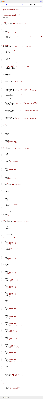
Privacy (7, 397)
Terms (10, 397)
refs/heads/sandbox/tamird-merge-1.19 (18, 4)
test (27, 4)
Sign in (41, 1)
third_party (6, 4)
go (9, 4)
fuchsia (2, 4)
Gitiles (5, 397)
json (41, 397)
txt (39, 397)
